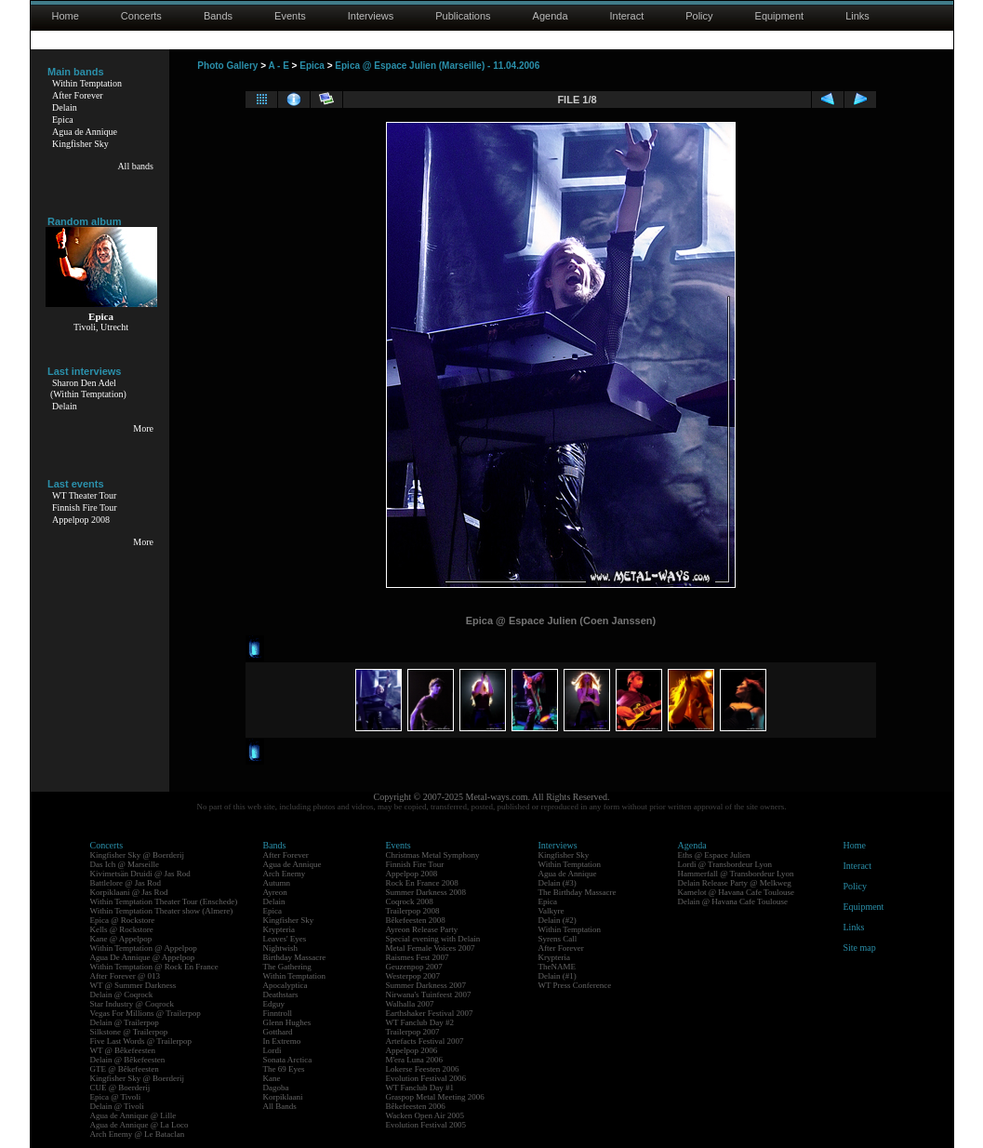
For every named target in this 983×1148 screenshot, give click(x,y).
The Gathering (287, 966)
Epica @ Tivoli (115, 1096)
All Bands (280, 1106)
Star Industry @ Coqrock (132, 1003)
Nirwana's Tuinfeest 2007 (429, 994)
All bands (135, 166)
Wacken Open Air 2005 (425, 1115)
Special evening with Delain (433, 938)
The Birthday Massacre (577, 892)
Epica (62, 119)
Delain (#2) (557, 920)
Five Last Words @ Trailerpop (141, 1041)
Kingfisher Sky (80, 144)
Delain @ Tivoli (117, 1106)
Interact (627, 15)
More (143, 428)
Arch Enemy (284, 873)
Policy (698, 15)
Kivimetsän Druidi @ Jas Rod (140, 873)
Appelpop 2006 (412, 1050)
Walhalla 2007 (410, 1003)
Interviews (371, 15)
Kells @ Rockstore (121, 929)
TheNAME (557, 966)
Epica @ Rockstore (122, 920)
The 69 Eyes (284, 1069)
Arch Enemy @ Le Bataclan (137, 1134)
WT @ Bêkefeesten (123, 1050)
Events (290, 15)
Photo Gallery (227, 65)
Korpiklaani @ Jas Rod (129, 892)
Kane (272, 1078)
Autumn (277, 883)
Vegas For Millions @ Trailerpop (145, 1013)
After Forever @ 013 (125, 976)
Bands (218, 15)
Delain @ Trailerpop (124, 1022)
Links (857, 15)
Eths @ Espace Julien (714, 855)
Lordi (272, 1050)
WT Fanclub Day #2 (420, 1022)
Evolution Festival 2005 (426, 1124)
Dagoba (276, 1087)
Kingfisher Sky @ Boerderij (137, 855)
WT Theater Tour (84, 495)
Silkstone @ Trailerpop (129, 1031)
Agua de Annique (84, 132)
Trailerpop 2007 (413, 1031)
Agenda (550, 15)
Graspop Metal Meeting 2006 (435, 1096)
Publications (462, 15)
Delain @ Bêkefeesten (128, 1059)
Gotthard (278, 1031)
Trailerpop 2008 (413, 910)
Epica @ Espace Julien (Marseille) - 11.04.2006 (437, 65)
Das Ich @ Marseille (125, 864)
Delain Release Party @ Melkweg (734, 883)
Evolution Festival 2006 (426, 1078)
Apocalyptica (285, 985)
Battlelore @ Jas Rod (126, 883)
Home (65, 15)
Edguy (274, 1003)
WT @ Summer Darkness (133, 985)
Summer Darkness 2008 (426, 892)
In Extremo (282, 1041)
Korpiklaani (283, 1096)
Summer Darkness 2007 (426, 985)
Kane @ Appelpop (121, 938)
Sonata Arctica (287, 1059)
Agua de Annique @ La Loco (139, 1124)
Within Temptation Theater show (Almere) (161, 910)
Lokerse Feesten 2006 (422, 1069)
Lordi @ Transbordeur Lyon (725, 864)
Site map (860, 947)
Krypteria (279, 929)
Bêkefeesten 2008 (415, 920)
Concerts (141, 15)
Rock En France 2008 (422, 883)
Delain (64, 107)
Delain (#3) (557, 883)
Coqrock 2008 (409, 901)
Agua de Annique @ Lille (133, 1115)
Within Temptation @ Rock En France (154, 966)
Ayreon (275, 892)
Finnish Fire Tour (84, 507)
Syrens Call (558, 938)
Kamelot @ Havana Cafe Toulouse (736, 892)
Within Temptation (87, 83)
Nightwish (281, 948)
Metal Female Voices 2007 (430, 948)
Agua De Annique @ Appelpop (142, 957)
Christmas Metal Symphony (433, 855)
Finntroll (278, 1013)
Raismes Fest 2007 (417, 957)
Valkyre (551, 910)
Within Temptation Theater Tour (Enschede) (164, 901)
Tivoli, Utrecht (100, 327)
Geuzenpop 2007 (414, 966)
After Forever (77, 95)
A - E (278, 65)
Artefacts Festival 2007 (425, 1041)
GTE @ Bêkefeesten (124, 1069)
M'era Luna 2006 (415, 1059)
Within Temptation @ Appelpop (143, 948)
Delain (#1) (557, 976)
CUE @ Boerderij (120, 1087)
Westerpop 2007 (413, 976)
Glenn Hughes (287, 1022)
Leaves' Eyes (285, 938)
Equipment (779, 15)
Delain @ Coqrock (121, 994)
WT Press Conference (575, 985)
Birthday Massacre (294, 957)
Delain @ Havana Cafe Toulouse (733, 901)
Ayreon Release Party (422, 929)
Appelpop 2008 (81, 519)
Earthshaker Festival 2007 (429, 1013)
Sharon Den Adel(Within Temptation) (88, 388)
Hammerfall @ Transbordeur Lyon (736, 873)
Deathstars (281, 994)
